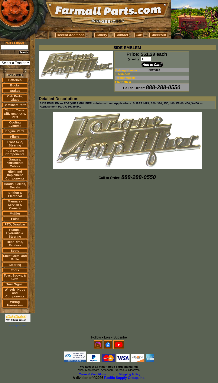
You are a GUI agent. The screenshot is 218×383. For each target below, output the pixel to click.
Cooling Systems (15, 124)
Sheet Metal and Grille (15, 257)
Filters (15, 136)
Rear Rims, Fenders (15, 243)
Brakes (15, 90)
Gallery (101, 35)
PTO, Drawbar (15, 224)
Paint (15, 219)
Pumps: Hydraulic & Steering (14, 233)
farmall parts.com (17, 325)
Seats (15, 250)
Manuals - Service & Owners (15, 205)
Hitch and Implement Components (15, 175)
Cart (139, 35)
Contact (121, 35)
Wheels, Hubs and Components (15, 293)
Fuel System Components (15, 152)
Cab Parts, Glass (15, 98)
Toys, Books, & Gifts (15, 277)
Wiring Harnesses (15, 303)
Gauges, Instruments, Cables (15, 163)
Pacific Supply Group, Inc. (124, 378)
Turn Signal (14, 284)
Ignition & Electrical (15, 194)
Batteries (15, 80)
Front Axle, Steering (15, 143)
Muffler (15, 213)
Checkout (158, 35)
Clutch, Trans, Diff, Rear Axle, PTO (15, 114)
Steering (15, 265)
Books (15, 85)
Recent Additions (71, 35)
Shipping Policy (129, 374)
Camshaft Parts (14, 105)
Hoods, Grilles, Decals (15, 185)
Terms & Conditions (92, 374)
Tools (15, 270)
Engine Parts (15, 131)
